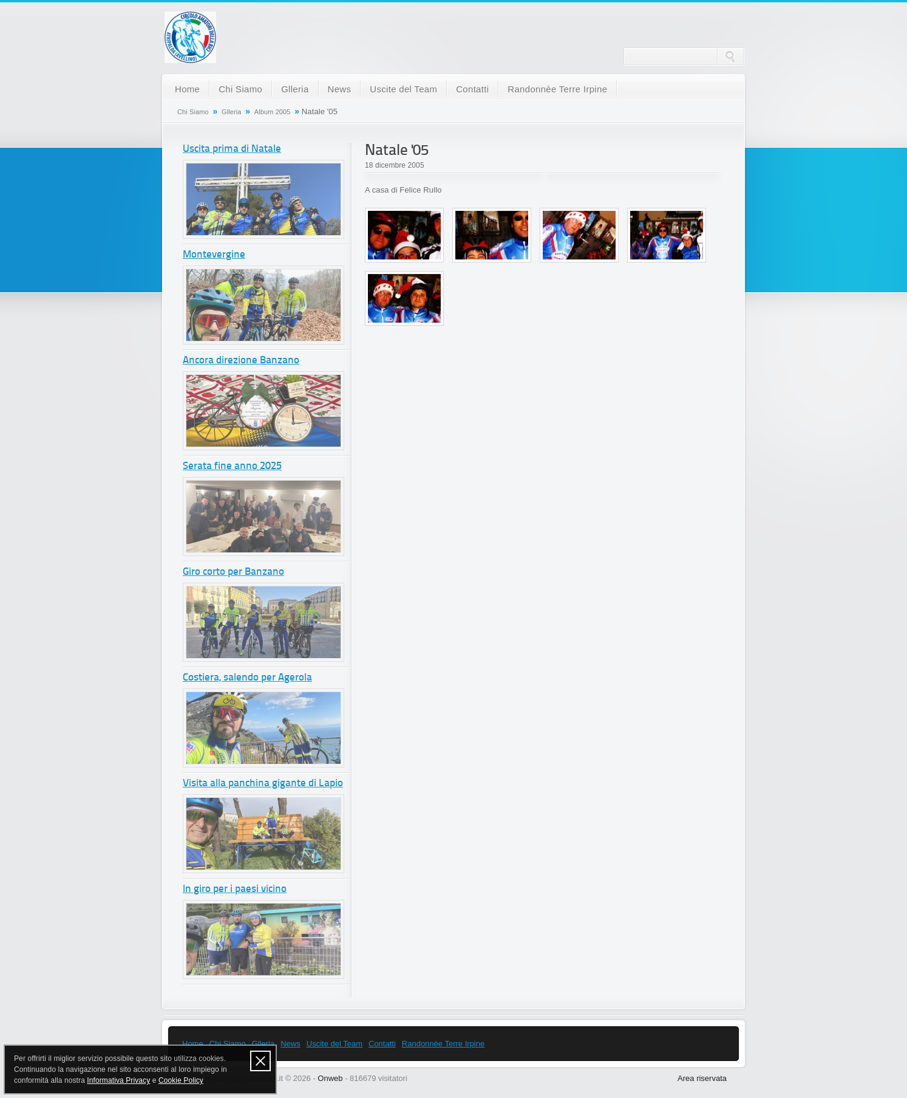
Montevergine (214, 255)
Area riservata (702, 1078)
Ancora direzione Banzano (241, 360)
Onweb (330, 1078)
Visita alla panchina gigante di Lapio (263, 783)
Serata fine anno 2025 (232, 466)
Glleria (294, 89)
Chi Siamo (240, 89)
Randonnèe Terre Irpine (557, 89)
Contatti (472, 89)
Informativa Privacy (118, 1080)
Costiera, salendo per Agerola (247, 678)
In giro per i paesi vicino (235, 889)
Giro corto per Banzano (233, 572)
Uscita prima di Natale (232, 149)
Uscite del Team (403, 89)
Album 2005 (272, 111)
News (340, 89)
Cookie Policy (180, 1080)
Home (187, 89)
